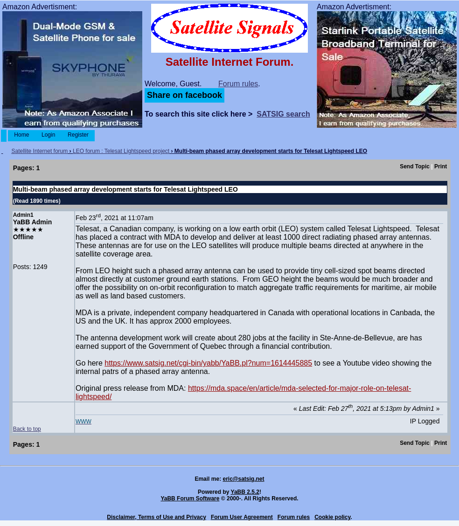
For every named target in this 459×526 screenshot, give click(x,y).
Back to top (27, 429)
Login (48, 135)
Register (78, 135)
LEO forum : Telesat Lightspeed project (121, 151)
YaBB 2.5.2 (245, 492)
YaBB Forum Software (189, 498)
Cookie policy (332, 517)
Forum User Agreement (242, 517)
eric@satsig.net (243, 479)
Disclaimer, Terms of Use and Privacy (156, 517)
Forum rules (238, 84)
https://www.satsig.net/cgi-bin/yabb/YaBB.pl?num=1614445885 (208, 363)
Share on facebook (184, 95)
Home (21, 135)
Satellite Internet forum (40, 151)
